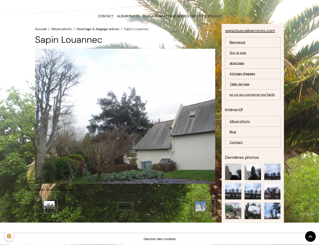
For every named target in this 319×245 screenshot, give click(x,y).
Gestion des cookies (160, 239)
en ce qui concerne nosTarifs (252, 94)
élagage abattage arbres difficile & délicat (182, 16)
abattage (237, 63)
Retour (125, 206)
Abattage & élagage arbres (97, 29)
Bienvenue (237, 42)
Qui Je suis (238, 52)
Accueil (40, 29)
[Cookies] (9, 236)
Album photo (128, 16)
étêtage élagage (242, 73)
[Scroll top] (310, 236)
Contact (106, 16)
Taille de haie (239, 84)
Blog (233, 132)
